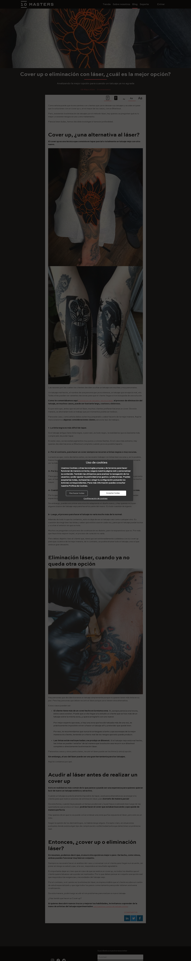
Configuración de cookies (95, 498)
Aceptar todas (113, 493)
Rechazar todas (76, 493)
